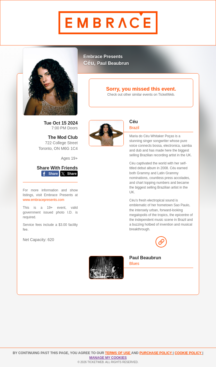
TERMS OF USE (118, 353)
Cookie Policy (188, 353)
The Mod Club (63, 137)
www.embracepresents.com (43, 200)
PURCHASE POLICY (156, 353)
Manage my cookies (108, 358)
